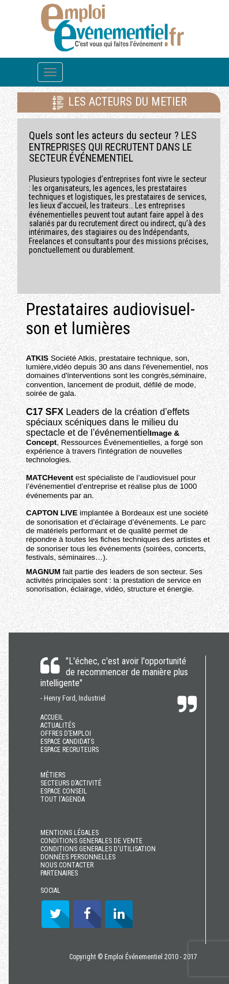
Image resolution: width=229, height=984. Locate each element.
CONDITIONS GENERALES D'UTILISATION (98, 849)
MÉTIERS (52, 775)
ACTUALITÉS (57, 725)
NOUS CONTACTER (66, 865)
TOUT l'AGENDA (62, 799)
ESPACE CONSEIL (63, 791)
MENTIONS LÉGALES (69, 833)
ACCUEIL (51, 717)
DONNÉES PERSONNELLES (77, 857)
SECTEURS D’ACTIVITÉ (71, 783)
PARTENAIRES (59, 873)
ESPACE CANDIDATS (67, 742)
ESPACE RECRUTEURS (69, 750)
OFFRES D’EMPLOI (65, 733)
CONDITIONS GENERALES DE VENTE (91, 841)
